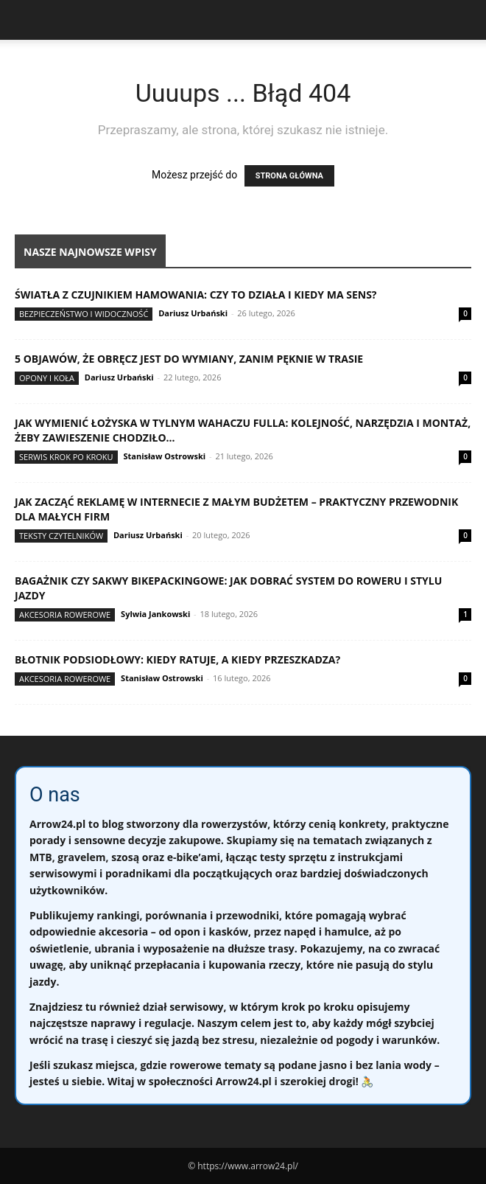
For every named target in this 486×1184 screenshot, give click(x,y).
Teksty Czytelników (61, 535)
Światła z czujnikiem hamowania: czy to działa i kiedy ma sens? (196, 295)
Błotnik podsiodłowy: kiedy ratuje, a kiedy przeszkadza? (177, 659)
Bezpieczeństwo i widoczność (83, 313)
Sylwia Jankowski (155, 613)
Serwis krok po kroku (66, 456)
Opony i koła (46, 377)
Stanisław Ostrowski (164, 456)
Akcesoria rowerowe (64, 614)
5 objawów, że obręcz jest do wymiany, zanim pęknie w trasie (189, 359)
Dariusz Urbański (193, 312)
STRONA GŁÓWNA (289, 176)
